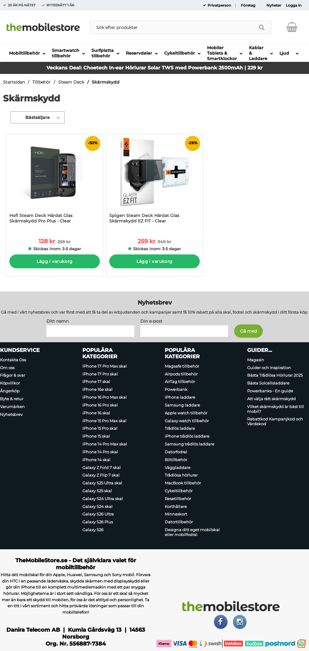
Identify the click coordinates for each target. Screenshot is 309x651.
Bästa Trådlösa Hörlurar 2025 (275, 375)
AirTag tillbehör (180, 381)
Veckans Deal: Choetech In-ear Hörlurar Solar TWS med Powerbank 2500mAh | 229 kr (154, 68)
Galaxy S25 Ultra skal (102, 482)
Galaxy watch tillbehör (187, 420)
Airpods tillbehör (181, 374)
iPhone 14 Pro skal (100, 451)
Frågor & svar (12, 375)
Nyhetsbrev (11, 414)
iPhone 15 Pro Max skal (104, 420)
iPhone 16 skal (96, 412)
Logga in (293, 5)
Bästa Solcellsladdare (268, 383)
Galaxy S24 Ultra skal (102, 498)
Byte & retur (11, 398)
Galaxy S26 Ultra (98, 514)
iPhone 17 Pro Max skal (104, 366)
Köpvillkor (10, 383)
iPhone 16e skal (97, 389)
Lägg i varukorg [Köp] (54, 261)
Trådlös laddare (180, 428)
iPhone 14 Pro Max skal (104, 444)
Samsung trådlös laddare (189, 444)
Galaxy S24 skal (97, 506)
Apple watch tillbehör (186, 412)
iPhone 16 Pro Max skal (104, 397)
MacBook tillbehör (183, 482)
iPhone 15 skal (96, 436)
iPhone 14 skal (96, 459)
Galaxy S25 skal (97, 490)
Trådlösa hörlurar (181, 475)
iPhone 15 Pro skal (99, 428)
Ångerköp (10, 390)
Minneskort (176, 514)
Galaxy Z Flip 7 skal (100, 475)
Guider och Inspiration (269, 367)
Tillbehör (41, 82)
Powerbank (176, 389)
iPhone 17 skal (96, 381)
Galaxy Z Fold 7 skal (101, 467)
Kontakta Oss (13, 359)
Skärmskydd (105, 82)
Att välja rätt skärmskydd (271, 398)
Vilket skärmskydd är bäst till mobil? (275, 409)
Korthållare (176, 506)
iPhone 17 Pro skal (100, 374)
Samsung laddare (182, 405)
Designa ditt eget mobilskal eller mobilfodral (192, 532)
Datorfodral (176, 451)
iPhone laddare (180, 397)
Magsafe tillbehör (182, 366)
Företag (248, 5)
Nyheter (273, 5)
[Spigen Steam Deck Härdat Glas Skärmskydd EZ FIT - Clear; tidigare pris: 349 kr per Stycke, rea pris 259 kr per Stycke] (154, 181)
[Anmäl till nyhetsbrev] (248, 331)
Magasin (255, 359)
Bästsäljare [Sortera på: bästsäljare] (37, 117)
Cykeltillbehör (179, 490)
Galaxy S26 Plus (97, 521)
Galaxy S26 (93, 529)
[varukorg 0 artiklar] (292, 27)
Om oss (7, 367)
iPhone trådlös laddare (187, 436)
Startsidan (14, 82)
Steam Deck (71, 82)
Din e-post (151, 321)
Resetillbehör (178, 498)
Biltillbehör (176, 459)
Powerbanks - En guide (270, 390)
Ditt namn (57, 321)
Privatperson (219, 5)
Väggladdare (177, 467)
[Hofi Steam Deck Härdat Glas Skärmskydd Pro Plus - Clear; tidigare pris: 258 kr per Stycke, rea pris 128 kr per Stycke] (54, 181)
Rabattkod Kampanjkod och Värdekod (275, 421)
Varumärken (12, 406)
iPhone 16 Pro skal (100, 405)
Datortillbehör (179, 521)
